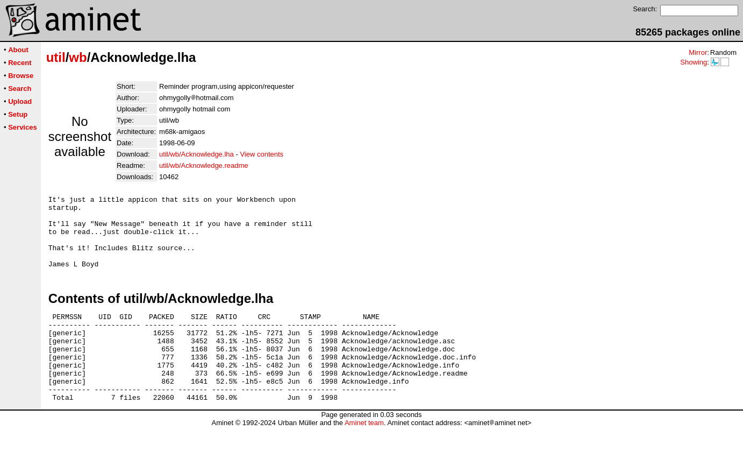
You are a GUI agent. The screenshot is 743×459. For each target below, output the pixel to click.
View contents (261, 154)
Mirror (698, 52)
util (56, 57)
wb (78, 57)
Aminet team (364, 455)
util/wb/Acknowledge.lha (196, 154)
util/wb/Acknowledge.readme (203, 165)
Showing (693, 62)
